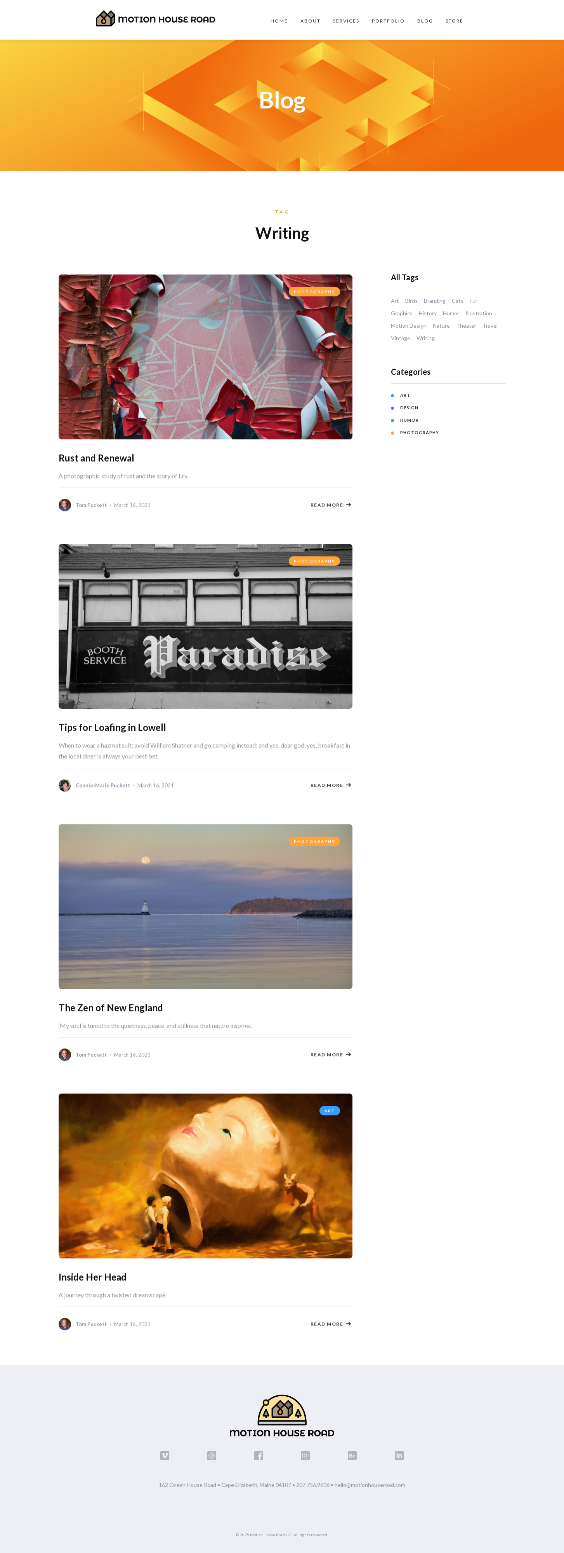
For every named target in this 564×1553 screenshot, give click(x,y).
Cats (457, 300)
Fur (473, 300)
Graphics (402, 313)
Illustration (478, 313)
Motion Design (409, 325)
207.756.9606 (313, 1484)
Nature (441, 325)
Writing (425, 338)
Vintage (400, 338)
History (428, 313)
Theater (466, 325)
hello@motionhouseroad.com (370, 1484)
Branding (435, 300)
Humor (451, 313)
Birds (411, 300)
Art (395, 300)
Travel (490, 325)
